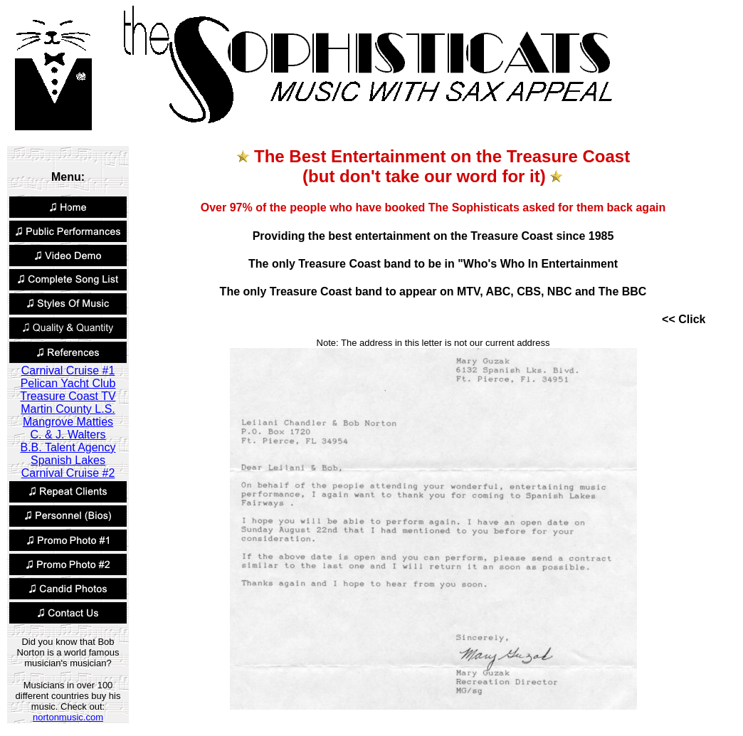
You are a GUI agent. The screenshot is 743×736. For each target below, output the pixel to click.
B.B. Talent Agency (67, 447)
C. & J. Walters (67, 435)
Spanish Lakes (68, 460)
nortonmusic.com (68, 717)
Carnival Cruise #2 (68, 473)
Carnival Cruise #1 (68, 370)
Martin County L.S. (68, 409)
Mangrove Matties (68, 422)
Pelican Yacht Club (68, 383)
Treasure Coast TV (67, 396)
